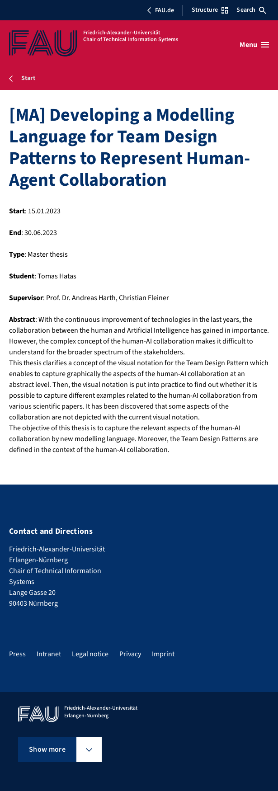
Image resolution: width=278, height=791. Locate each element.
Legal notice (90, 654)
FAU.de (160, 10)
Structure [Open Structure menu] (210, 9)
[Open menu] (254, 45)
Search (251, 9)
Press (17, 654)
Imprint (163, 654)
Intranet (49, 654)
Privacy (130, 654)
